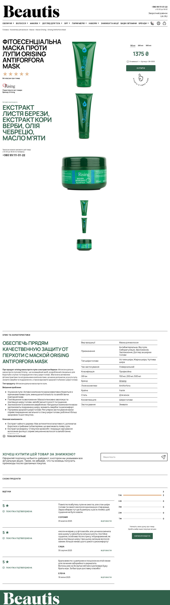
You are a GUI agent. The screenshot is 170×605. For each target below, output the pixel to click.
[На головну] (31, 16)
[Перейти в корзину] (164, 23)
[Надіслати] (163, 457)
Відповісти (106, 521)
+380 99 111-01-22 (159, 7)
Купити (141, 68)
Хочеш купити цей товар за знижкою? (39, 454)
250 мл (140, 45)
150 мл (132, 45)
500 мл (148, 45)
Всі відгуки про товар (11, 78)
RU (166, 16)
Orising (122, 381)
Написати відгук (142, 536)
